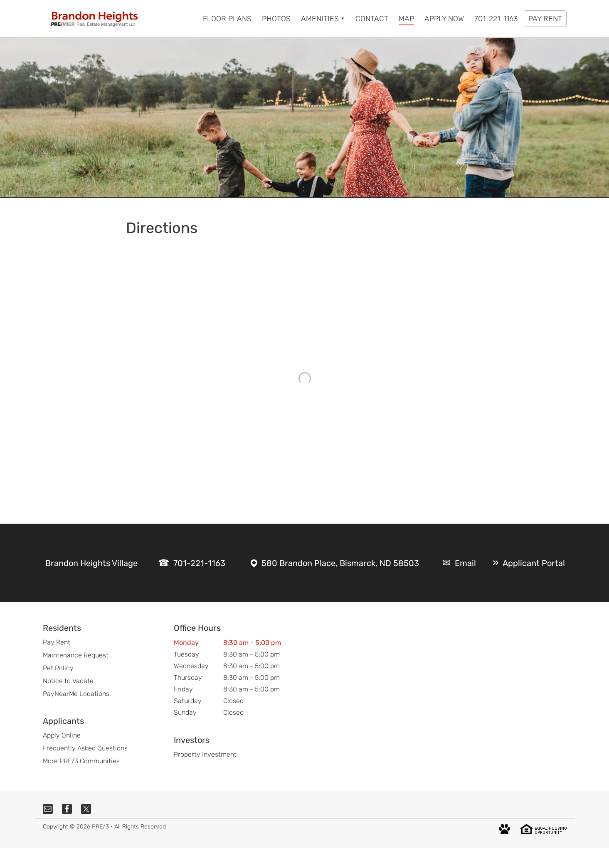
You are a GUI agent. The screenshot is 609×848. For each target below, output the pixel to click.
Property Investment (205, 754)
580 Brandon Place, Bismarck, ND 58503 (340, 563)
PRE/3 (100, 826)
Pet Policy (58, 668)
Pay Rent (56, 642)
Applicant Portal (534, 563)
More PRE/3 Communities (81, 761)
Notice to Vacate (68, 681)
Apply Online (62, 735)
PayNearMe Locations (76, 694)
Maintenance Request (75, 655)
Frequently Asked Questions (85, 748)
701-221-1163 (199, 563)
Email (465, 563)
